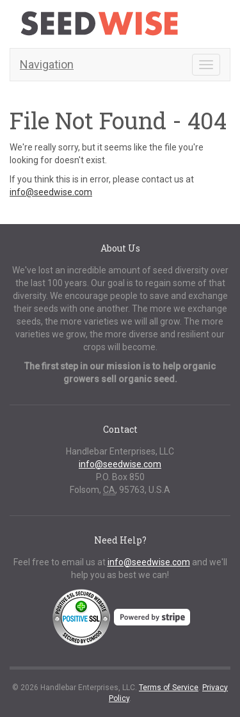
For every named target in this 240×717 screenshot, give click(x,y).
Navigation (47, 64)
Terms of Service (168, 687)
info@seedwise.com (51, 192)
